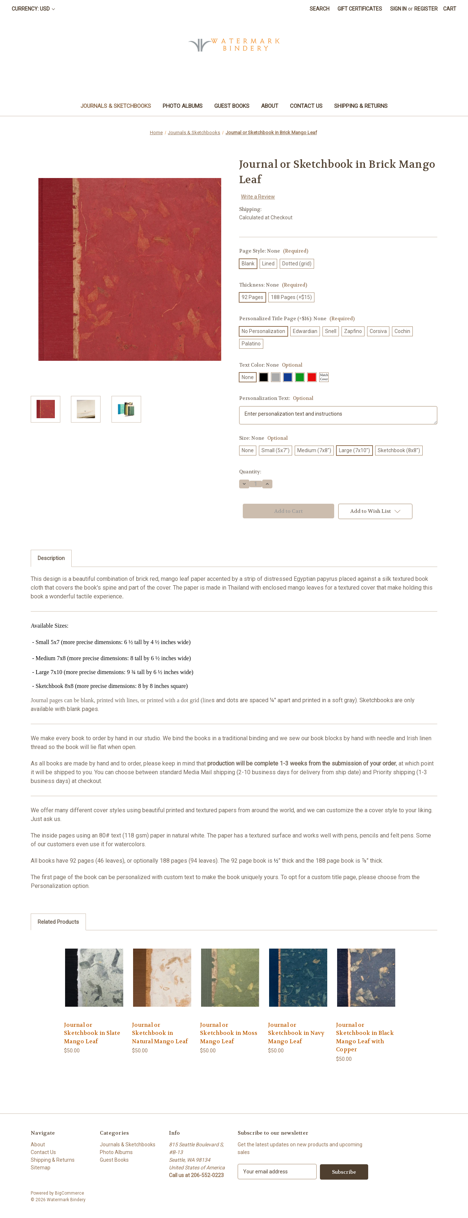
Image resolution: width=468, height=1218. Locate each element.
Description (51, 558)
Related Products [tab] (58, 922)
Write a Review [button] (258, 197)
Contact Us (306, 106)
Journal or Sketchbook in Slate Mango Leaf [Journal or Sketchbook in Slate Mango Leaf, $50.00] (92, 1033)
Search (319, 9)
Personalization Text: (276, 398)
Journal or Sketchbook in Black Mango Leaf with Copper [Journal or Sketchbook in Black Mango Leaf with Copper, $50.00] (365, 1037)
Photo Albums (183, 106)
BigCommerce (69, 1192)
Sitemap (40, 1167)
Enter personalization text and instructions (338, 415)
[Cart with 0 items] (449, 9)
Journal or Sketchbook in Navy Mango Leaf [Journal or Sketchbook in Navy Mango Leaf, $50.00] (296, 1033)
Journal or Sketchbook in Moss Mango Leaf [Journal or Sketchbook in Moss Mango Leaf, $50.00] (229, 1033)
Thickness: (273, 285)
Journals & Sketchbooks (115, 106)
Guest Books (231, 106)
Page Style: (273, 251)
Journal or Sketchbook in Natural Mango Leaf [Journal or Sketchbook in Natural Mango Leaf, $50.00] (160, 1033)
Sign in (398, 9)
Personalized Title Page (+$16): (297, 318)
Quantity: (250, 472)
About (269, 106)
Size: (263, 438)
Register (426, 9)
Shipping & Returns (361, 106)
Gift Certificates (359, 9)
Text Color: (270, 365)
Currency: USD (33, 9)
